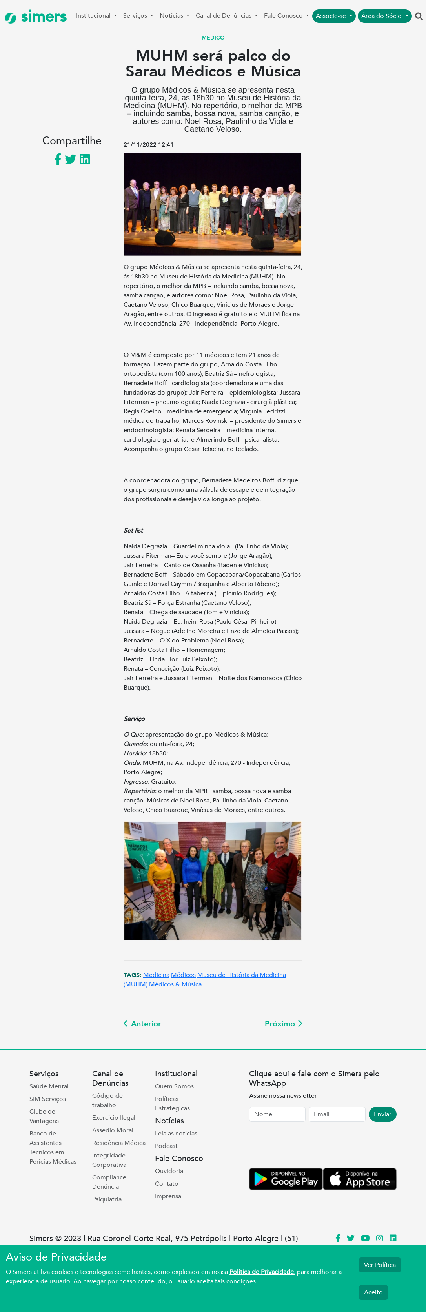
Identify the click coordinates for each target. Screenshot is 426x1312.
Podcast (166, 1146)
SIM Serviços (47, 1099)
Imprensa (168, 1196)
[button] (419, 17)
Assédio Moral (112, 1130)
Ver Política (380, 1265)
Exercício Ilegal (113, 1118)
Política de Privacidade (261, 1272)
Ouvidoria (169, 1171)
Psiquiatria (107, 1199)
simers (36, 16)
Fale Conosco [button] (284, 15)
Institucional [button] (94, 15)
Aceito (373, 1292)
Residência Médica (119, 1143)
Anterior (142, 1024)
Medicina (156, 975)
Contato (166, 1183)
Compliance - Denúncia (111, 1182)
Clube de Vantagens (44, 1116)
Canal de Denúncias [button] (224, 15)
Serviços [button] (136, 15)
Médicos (183, 975)
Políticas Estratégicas (172, 1104)
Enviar (382, 1114)
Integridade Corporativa (109, 1160)
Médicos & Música (175, 984)
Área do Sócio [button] (382, 16)
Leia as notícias (176, 1133)
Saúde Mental (49, 1086)
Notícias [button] (172, 15)
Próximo (283, 1024)
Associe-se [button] (332, 16)
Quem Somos (174, 1086)
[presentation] (308, 1146)
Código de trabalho (107, 1101)
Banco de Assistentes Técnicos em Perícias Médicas (52, 1147)
